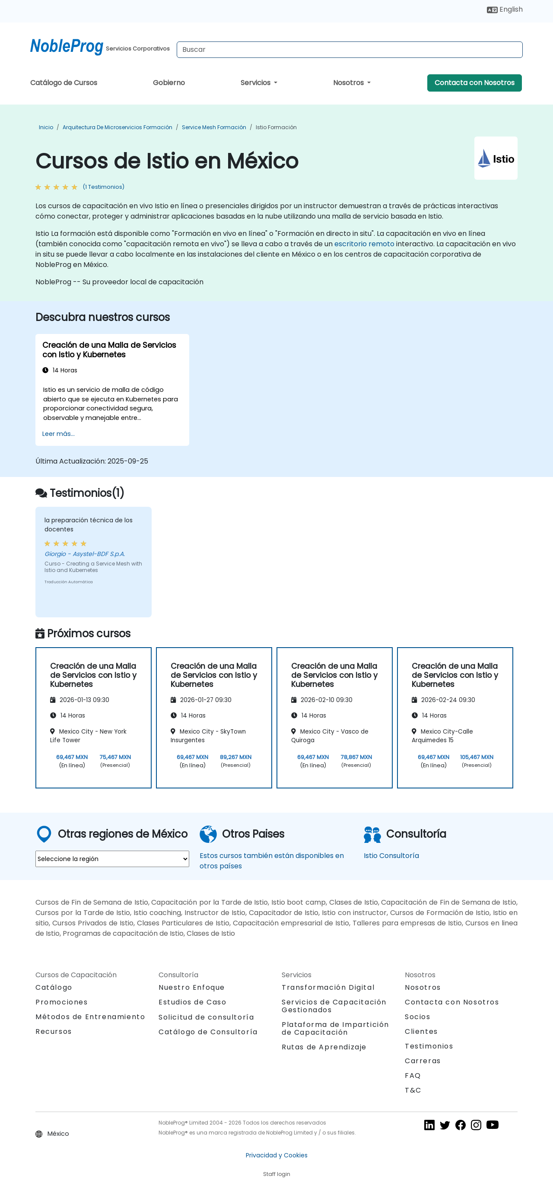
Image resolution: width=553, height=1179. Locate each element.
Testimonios (429, 1046)
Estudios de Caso (193, 1002)
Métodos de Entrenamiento (90, 1017)
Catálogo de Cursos (63, 83)
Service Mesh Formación (214, 127)
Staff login (276, 1174)
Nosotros (349, 83)
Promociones (61, 1002)
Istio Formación (276, 127)
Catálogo (54, 987)
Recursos (53, 1031)
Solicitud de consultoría (206, 1017)
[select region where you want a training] (112, 859)
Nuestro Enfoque (192, 987)
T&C (413, 1090)
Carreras (423, 1061)
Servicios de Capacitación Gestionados (334, 1006)
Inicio (46, 127)
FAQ (413, 1075)
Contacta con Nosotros (475, 83)
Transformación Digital (328, 987)
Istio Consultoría (391, 856)
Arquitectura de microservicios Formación (117, 127)
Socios (418, 1017)
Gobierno (169, 83)
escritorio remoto (364, 244)
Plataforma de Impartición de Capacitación (335, 1028)
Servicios (256, 83)
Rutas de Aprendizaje (324, 1047)
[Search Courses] (350, 49)
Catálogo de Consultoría (208, 1032)
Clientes (421, 1031)
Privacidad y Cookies (277, 1155)
